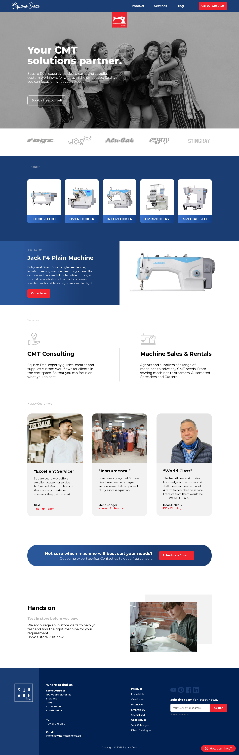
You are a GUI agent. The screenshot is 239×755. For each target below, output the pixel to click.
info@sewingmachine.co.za (63, 735)
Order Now (39, 293)
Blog (180, 6)
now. (60, 637)
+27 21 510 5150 (55, 723)
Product (138, 6)
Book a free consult (47, 100)
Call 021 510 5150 (212, 5)
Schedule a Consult (177, 555)
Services (160, 6)
